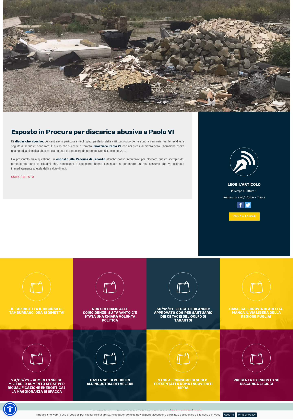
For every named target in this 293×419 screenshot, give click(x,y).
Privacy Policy (247, 414)
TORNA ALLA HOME (244, 216)
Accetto (229, 414)
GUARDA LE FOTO (22, 177)
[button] (10, 409)
